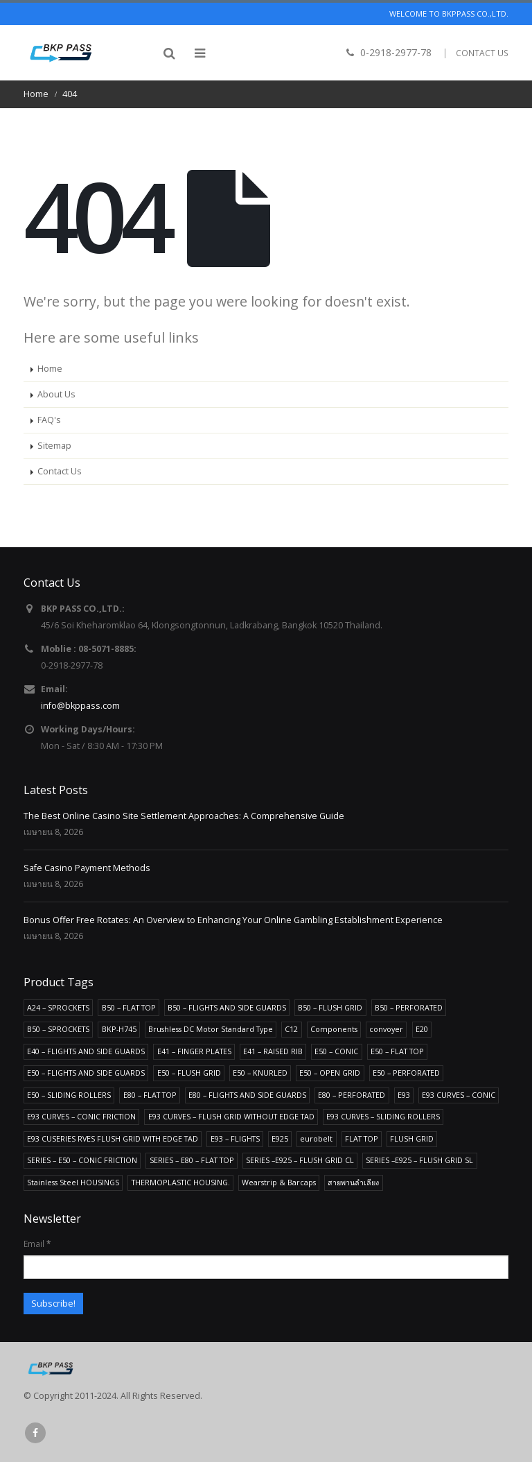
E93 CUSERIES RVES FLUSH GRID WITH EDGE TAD (112, 1138)
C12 (291, 1029)
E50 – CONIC (336, 1051)
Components (333, 1029)
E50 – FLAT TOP (397, 1051)
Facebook (35, 1432)
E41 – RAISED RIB (273, 1051)
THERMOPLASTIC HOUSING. (181, 1182)
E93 (404, 1095)
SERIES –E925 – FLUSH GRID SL (419, 1160)
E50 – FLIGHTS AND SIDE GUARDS (86, 1072)
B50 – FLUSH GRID (330, 1007)
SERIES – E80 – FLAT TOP (192, 1160)
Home (49, 369)
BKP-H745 (119, 1029)
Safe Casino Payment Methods (87, 868)
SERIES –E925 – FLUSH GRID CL (300, 1160)
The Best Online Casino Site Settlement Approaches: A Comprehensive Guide (184, 816)
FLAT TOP (361, 1138)
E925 (280, 1138)
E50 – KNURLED (260, 1072)
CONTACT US (482, 53)
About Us (56, 394)
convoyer (386, 1029)
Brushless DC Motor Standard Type (210, 1029)
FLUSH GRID (412, 1138)
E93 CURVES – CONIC (458, 1095)
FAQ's (49, 420)
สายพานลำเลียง (353, 1182)
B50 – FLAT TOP (129, 1007)
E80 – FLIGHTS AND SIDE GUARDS (247, 1095)
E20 (422, 1029)
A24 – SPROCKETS (58, 1007)
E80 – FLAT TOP (150, 1095)
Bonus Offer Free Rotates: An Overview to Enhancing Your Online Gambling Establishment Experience (233, 920)
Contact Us (59, 471)
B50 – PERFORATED (409, 1007)
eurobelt (316, 1138)
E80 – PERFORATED (351, 1095)
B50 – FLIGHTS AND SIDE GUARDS (227, 1007)
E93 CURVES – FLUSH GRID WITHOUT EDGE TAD (231, 1116)
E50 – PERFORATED (406, 1072)
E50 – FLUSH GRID (189, 1072)
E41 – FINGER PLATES (194, 1051)
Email (37, 1243)
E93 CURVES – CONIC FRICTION (81, 1116)
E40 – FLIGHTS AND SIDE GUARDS (86, 1051)
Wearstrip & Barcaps (279, 1182)
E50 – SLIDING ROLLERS (69, 1095)
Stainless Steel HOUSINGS (73, 1182)
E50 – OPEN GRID (329, 1072)
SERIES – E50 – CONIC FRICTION (82, 1160)
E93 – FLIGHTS (235, 1138)
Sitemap (54, 446)
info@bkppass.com (80, 706)
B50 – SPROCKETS (58, 1029)
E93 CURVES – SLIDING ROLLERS (383, 1116)
